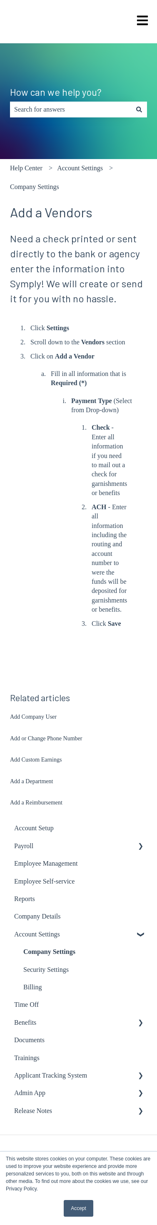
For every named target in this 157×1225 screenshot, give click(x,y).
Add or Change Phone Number (46, 738)
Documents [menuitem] (29, 1039)
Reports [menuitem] (24, 898)
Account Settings (80, 168)
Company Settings (34, 186)
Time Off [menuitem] (26, 1004)
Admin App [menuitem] (29, 1092)
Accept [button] (78, 1208)
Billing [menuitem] (32, 987)
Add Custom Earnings (36, 760)
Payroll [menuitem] (23, 845)
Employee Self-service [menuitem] (44, 881)
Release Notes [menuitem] (33, 1110)
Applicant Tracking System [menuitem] (50, 1075)
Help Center (26, 168)
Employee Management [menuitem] (45, 863)
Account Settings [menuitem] (37, 934)
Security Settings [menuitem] (46, 969)
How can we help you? (56, 92)
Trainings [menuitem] (27, 1057)
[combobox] (70, 109)
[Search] (139, 109)
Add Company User (33, 717)
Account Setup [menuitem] (34, 828)
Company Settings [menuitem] (49, 951)
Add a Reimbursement (36, 802)
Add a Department (31, 781)
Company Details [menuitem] (37, 916)
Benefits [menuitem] (25, 1022)
